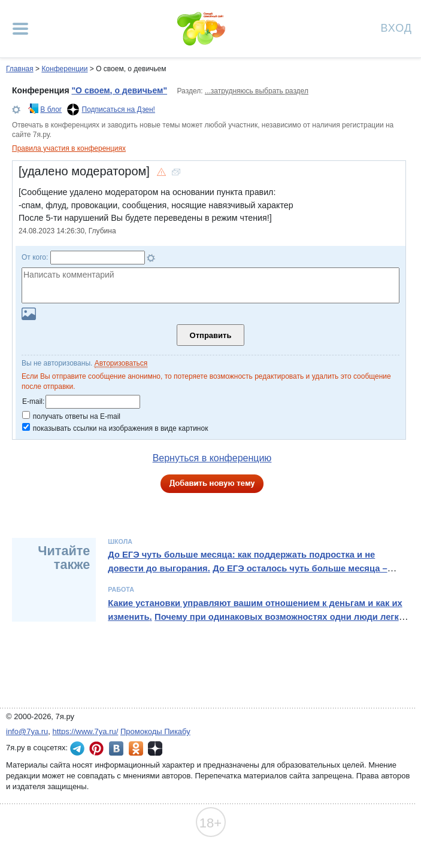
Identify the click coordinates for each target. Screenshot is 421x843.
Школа (120, 541)
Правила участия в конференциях (69, 148)
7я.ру (155, 748)
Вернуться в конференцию (212, 458)
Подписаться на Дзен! (118, 109)
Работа (121, 589)
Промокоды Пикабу (155, 731)
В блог (51, 109)
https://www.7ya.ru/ (86, 731)
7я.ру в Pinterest (96, 748)
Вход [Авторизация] (396, 27)
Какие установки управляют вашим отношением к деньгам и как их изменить (255, 609)
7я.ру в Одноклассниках (136, 748)
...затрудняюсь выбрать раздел (256, 91)
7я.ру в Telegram (77, 748)
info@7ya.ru (27, 731)
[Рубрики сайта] (20, 29)
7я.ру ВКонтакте (116, 748)
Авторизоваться (121, 363)
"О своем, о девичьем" (119, 90)
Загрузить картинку (29, 313)
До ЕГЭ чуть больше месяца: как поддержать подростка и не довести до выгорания (241, 561)
